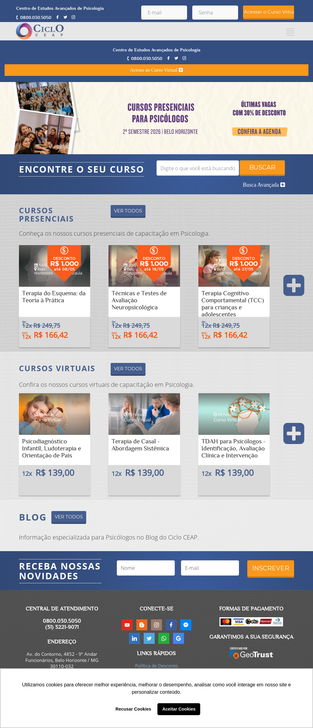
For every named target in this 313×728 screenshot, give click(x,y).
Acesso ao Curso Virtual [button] (156, 70)
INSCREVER (270, 568)
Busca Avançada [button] (264, 185)
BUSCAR (262, 167)
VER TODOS (128, 211)
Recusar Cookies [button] (133, 709)
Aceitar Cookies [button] (179, 709)
